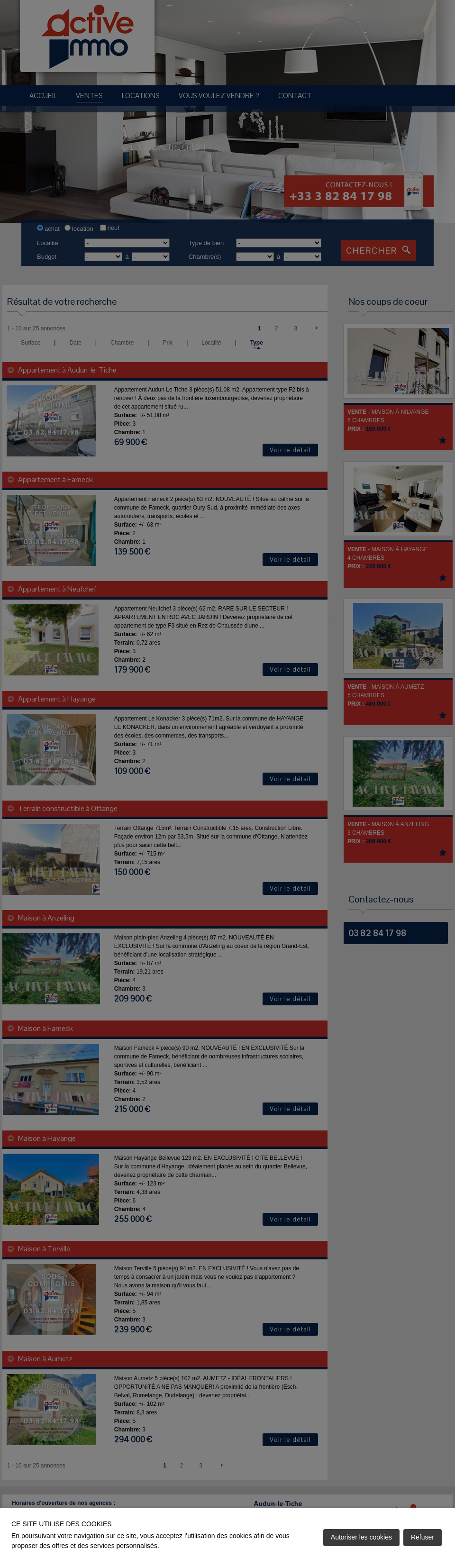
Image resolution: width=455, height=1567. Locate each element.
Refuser (422, 1537)
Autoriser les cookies (361, 1537)
